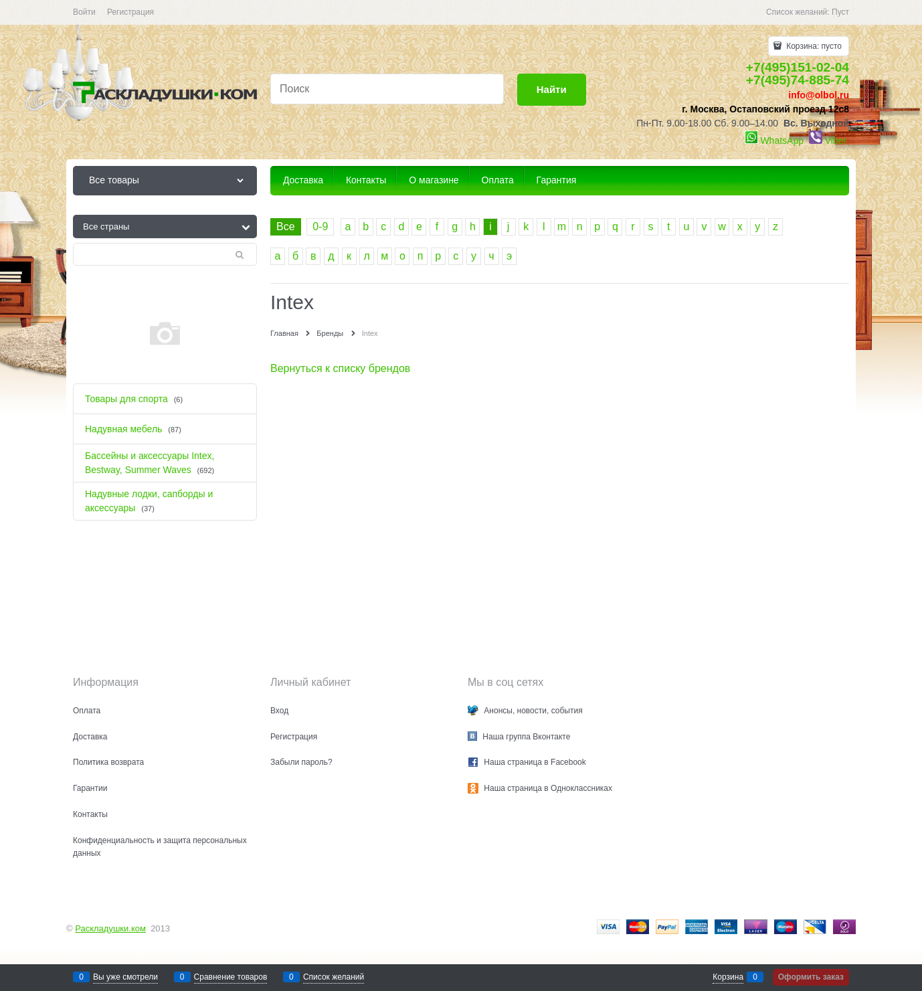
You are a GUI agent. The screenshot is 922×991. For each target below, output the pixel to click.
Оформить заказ (811, 977)
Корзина (728, 977)
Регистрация (130, 12)
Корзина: (813, 46)
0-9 (320, 226)
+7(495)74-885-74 (797, 80)
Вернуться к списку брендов (340, 368)
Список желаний (333, 977)
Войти (84, 12)
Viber (835, 140)
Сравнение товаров (231, 977)
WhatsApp (782, 140)
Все (285, 226)
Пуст (840, 12)
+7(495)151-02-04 (797, 67)
